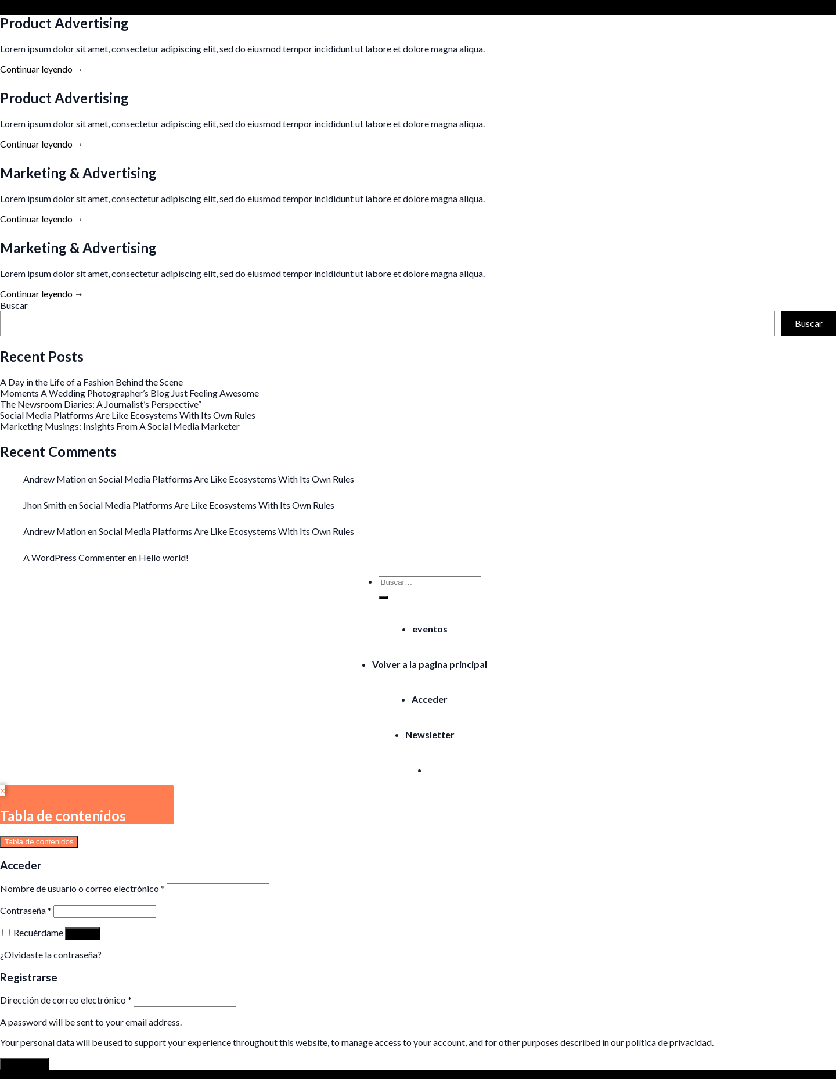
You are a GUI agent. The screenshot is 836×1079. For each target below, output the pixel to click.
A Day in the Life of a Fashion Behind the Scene (91, 381)
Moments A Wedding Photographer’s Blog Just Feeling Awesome (129, 392)
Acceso (82, 933)
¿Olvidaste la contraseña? (51, 954)
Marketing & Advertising (78, 172)
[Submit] (383, 597)
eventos (430, 628)
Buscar (14, 305)
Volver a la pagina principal (429, 664)
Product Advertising (64, 23)
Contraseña (26, 910)
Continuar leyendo (42, 68)
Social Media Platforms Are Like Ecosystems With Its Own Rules (127, 414)
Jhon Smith (44, 504)
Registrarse (24, 1063)
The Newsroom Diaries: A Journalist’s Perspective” (100, 403)
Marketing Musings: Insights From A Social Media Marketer (120, 425)
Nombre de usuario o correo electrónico (82, 888)
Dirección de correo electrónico (66, 999)
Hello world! (164, 557)
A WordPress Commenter (74, 557)
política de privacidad (669, 1042)
